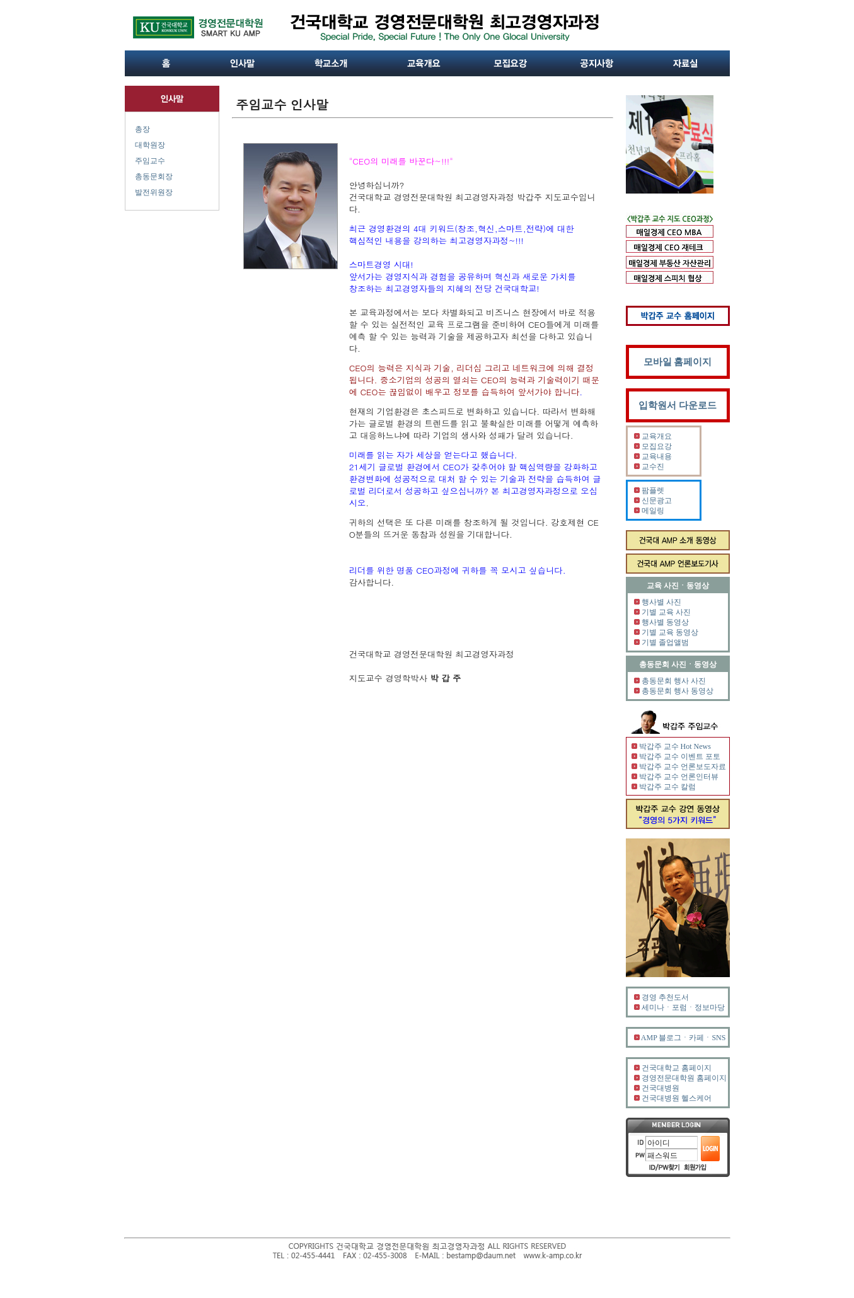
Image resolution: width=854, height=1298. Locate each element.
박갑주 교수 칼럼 (667, 786)
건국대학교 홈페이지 (677, 1067)
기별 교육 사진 (666, 612)
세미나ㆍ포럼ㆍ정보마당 (683, 1007)
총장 (142, 129)
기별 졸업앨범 (665, 642)
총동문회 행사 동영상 (677, 691)
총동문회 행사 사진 (674, 680)
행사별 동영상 (665, 622)
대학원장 (150, 145)
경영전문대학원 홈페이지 (684, 1078)
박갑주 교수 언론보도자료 (682, 766)
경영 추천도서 (665, 997)
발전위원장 (154, 192)
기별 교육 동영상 (670, 632)
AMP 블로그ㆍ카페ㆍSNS (683, 1037)
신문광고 (657, 500)
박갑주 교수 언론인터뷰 (678, 776)
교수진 (653, 466)
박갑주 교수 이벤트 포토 (679, 756)
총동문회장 (154, 176)
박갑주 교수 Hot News (675, 746)
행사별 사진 (661, 602)
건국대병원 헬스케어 (677, 1098)
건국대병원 (660, 1088)
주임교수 (150, 160)
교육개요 (657, 436)
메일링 (653, 510)
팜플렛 (653, 490)
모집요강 (657, 446)
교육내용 (657, 456)
